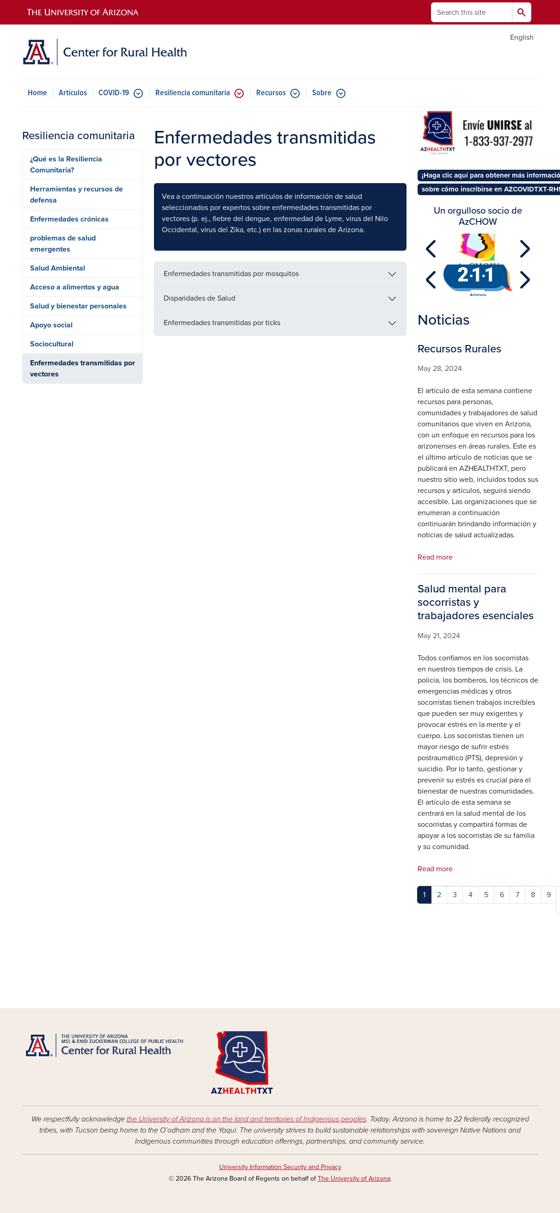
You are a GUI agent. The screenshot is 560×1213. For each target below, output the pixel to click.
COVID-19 (113, 93)
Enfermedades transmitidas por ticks (222, 322)
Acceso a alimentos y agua (74, 287)
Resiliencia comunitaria (192, 93)
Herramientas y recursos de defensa (76, 195)
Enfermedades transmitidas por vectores (82, 368)
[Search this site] (471, 12)
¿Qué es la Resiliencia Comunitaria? (66, 164)
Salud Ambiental (57, 268)
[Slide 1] (478, 259)
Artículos (73, 93)
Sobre (322, 93)
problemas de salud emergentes (63, 244)
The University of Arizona (354, 1178)
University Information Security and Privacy (280, 1167)
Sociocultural (52, 344)
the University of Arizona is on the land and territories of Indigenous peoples (246, 1119)
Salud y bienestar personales (78, 306)
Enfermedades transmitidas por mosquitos (231, 273)
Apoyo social (51, 325)
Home (37, 93)
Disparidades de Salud (199, 298)
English (522, 37)
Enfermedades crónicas (69, 219)
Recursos (271, 93)
